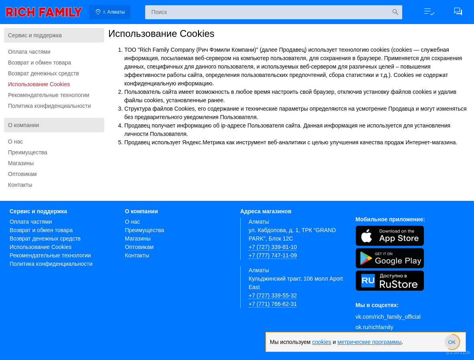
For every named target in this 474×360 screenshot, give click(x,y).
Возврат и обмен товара (39, 62)
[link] (44, 12)
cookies (321, 342)
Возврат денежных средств (43, 73)
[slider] (452, 342)
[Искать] (395, 12)
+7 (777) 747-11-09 (273, 255)
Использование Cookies (39, 84)
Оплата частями (29, 52)
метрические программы (369, 342)
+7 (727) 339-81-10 (273, 247)
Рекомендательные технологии (48, 95)
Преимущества (27, 152)
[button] (429, 12)
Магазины (21, 163)
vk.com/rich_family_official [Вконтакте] (388, 316)
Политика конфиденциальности (49, 106)
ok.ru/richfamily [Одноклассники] (374, 327)
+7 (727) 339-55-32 (273, 295)
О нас (15, 141)
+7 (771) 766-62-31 (273, 304)
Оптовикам (22, 174)
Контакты (20, 185)
